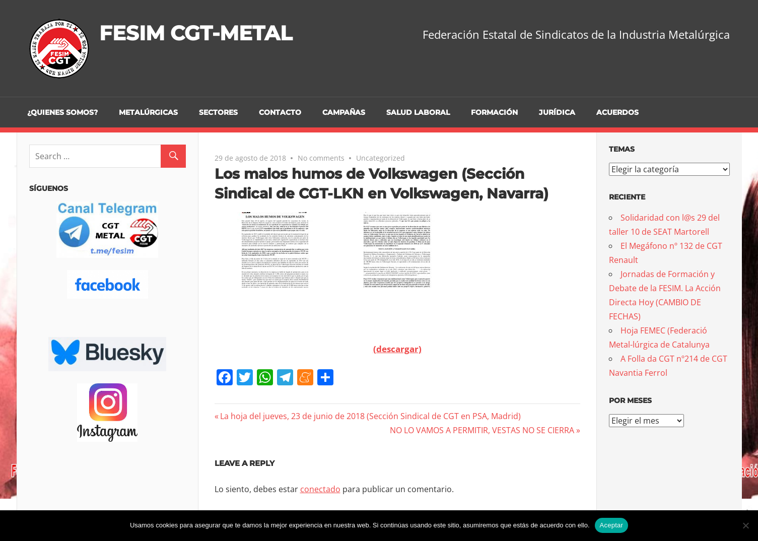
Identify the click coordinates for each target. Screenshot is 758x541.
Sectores (218, 112)
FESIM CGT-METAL (195, 33)
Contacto (280, 112)
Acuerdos (617, 112)
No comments (321, 158)
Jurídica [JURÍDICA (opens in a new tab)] (557, 112)
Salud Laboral (418, 112)
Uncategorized (380, 158)
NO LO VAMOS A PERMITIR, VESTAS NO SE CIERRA (482, 430)
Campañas (343, 112)
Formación (494, 112)
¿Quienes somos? (62, 112)
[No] (745, 525)
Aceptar (612, 525)
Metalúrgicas (148, 112)
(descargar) (397, 349)
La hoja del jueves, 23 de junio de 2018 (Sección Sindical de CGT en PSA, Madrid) (370, 416)
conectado (320, 489)
